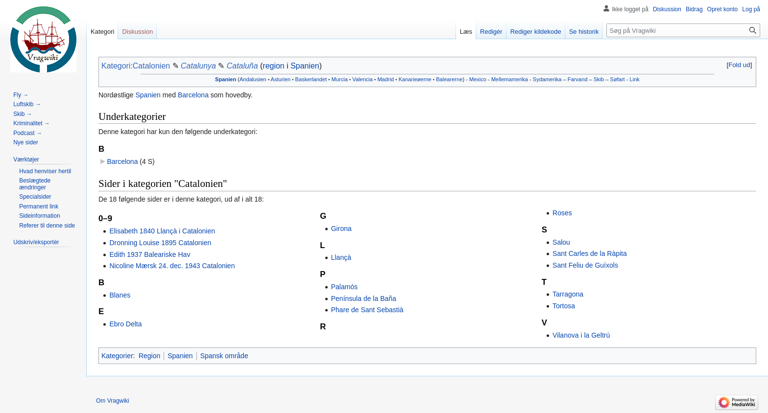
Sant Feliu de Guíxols (585, 265)
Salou (561, 242)
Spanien (304, 66)
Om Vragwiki (112, 400)
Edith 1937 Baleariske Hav (149, 254)
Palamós (344, 287)
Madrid (385, 79)
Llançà (341, 257)
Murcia (340, 79)
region (273, 66)
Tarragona (567, 294)
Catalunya (198, 66)
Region (149, 356)
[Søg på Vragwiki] (683, 30)
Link (635, 79)
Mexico (477, 79)
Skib (599, 79)
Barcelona (193, 95)
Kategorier (117, 356)
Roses (562, 213)
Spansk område (224, 356)
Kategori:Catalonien (135, 66)
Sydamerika (547, 79)
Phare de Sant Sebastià (367, 310)
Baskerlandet (311, 79)
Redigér (491, 31)
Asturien (281, 79)
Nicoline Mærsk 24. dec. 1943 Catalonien (172, 266)
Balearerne (449, 79)
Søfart (617, 79)
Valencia (362, 79)
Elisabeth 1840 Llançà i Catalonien (162, 231)
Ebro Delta (125, 324)
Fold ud (739, 65)
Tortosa (563, 306)
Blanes (119, 295)
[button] (739, 65)
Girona (341, 228)
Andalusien (253, 79)
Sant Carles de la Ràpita (589, 253)
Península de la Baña (363, 298)
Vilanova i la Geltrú (581, 335)
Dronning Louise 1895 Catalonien (160, 243)
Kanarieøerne (415, 79)
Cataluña (242, 66)
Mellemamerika (509, 79)
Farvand (578, 79)
